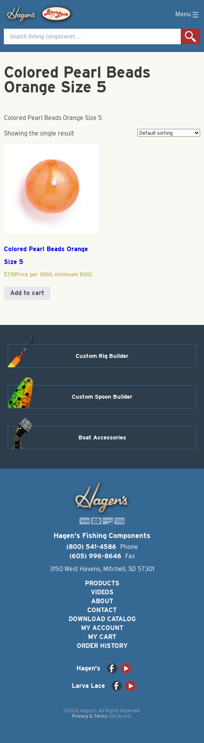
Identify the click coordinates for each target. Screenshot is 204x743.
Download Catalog (102, 619)
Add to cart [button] (27, 293)
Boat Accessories (102, 437)
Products (102, 583)
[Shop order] (168, 133)
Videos (102, 592)
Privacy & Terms (89, 716)
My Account (102, 628)
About (102, 601)
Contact (102, 610)
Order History (102, 645)
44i (127, 716)
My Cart (102, 637)
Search (190, 36)
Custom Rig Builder (102, 355)
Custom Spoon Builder (102, 396)
